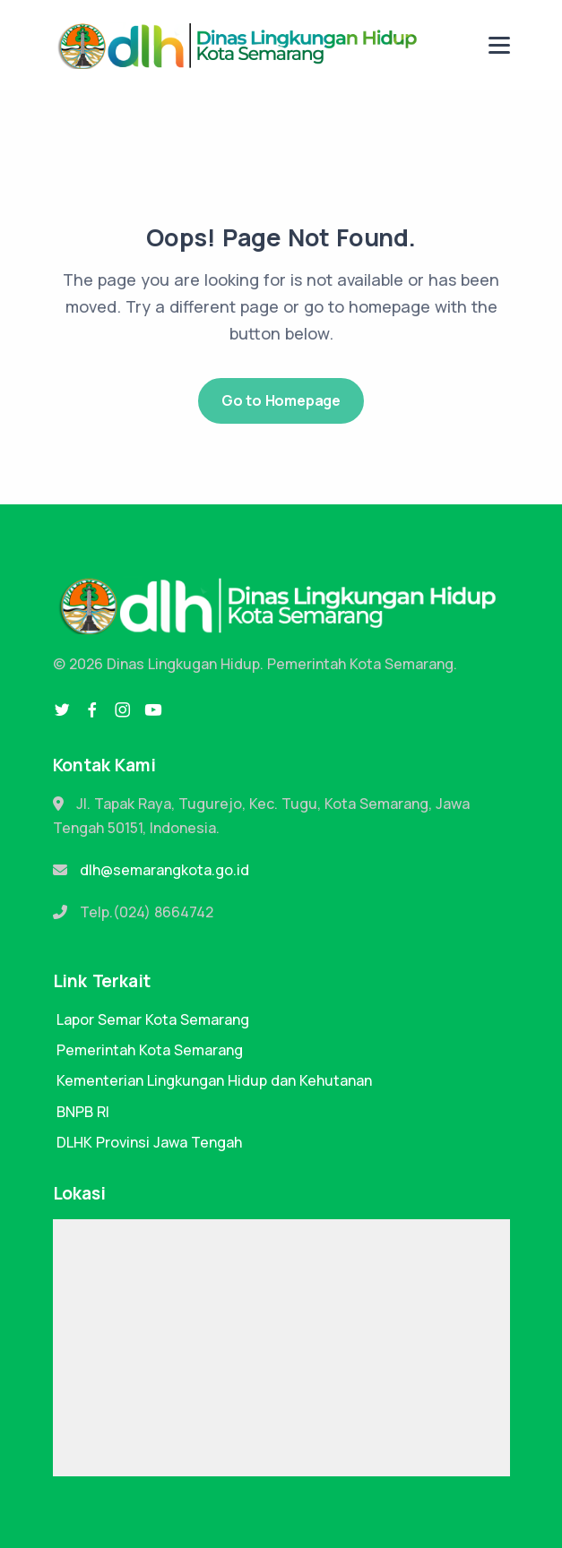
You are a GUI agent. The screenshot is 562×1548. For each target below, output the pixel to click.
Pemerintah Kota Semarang (149, 1050)
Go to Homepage (281, 400)
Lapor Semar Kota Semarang (152, 1019)
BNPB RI (82, 1112)
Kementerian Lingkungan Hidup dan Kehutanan (214, 1080)
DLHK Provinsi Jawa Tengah (149, 1142)
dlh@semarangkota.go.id (164, 870)
